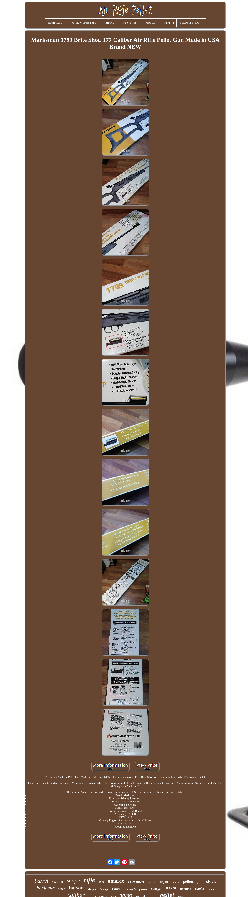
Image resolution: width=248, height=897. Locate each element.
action (151, 882)
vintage (156, 889)
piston (199, 883)
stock (211, 881)
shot (101, 882)
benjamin (46, 888)
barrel (41, 881)
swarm (57, 881)
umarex (116, 881)
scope (73, 880)
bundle (175, 882)
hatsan (76, 888)
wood (61, 889)
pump (211, 889)
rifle (89, 880)
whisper (91, 889)
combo (199, 889)
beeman (185, 889)
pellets (188, 881)
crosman (136, 881)
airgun (163, 882)
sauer (117, 888)
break (170, 888)
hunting (104, 889)
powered (143, 889)
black (131, 888)
